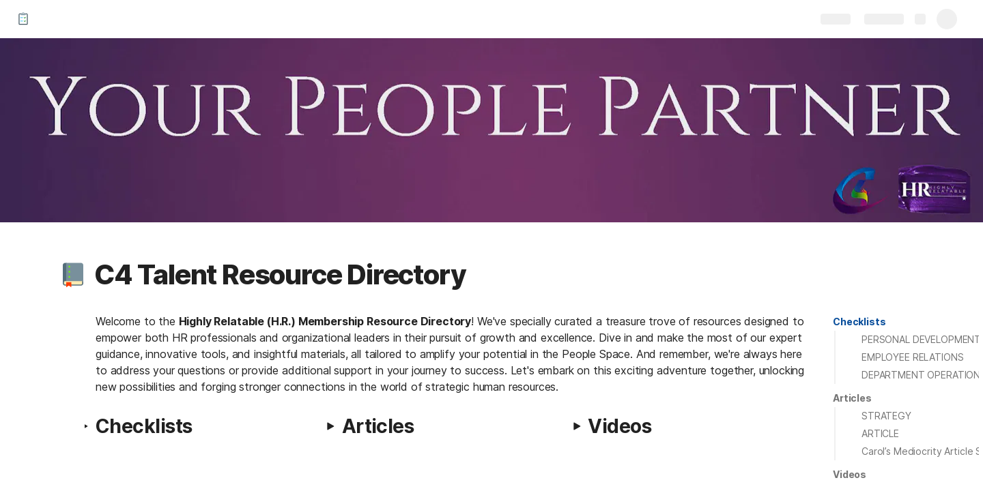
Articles (852, 398)
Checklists (859, 321)
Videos (849, 474)
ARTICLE (880, 433)
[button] (73, 275)
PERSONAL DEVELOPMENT (921, 339)
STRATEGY (886, 415)
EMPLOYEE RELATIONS (912, 357)
